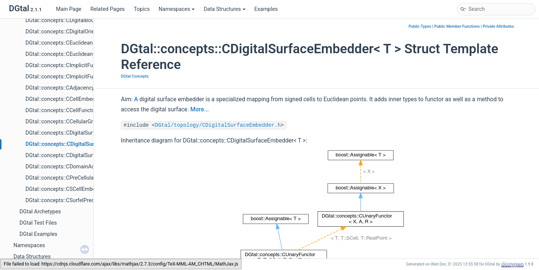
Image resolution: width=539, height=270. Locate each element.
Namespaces (177, 9)
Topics (142, 9)
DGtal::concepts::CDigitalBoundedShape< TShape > (86, 20)
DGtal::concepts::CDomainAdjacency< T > (74, 167)
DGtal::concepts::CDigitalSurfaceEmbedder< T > (82, 144)
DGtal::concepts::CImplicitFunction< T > (72, 65)
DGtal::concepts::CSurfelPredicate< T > (71, 200)
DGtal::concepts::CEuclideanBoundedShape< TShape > (90, 43)
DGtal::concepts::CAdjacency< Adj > (67, 88)
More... (200, 109)
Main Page (68, 9)
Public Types (420, 26)
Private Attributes (498, 26)
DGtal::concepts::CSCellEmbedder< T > (71, 189)
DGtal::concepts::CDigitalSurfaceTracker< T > (78, 155)
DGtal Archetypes (40, 211)
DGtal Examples (38, 234)
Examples (266, 9)
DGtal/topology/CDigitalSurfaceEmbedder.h (218, 125)
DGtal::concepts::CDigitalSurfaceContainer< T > (81, 133)
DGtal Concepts (135, 76)
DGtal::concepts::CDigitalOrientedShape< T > (78, 31)
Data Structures (224, 9)
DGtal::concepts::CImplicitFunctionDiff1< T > (78, 77)
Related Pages (107, 9)
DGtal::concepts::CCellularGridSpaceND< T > (78, 121)
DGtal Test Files (38, 223)
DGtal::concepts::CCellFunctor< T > (66, 110)
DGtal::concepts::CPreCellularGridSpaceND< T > (82, 178)
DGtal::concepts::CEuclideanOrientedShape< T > (82, 54)
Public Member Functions (457, 26)
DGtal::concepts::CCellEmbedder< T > (69, 99)
